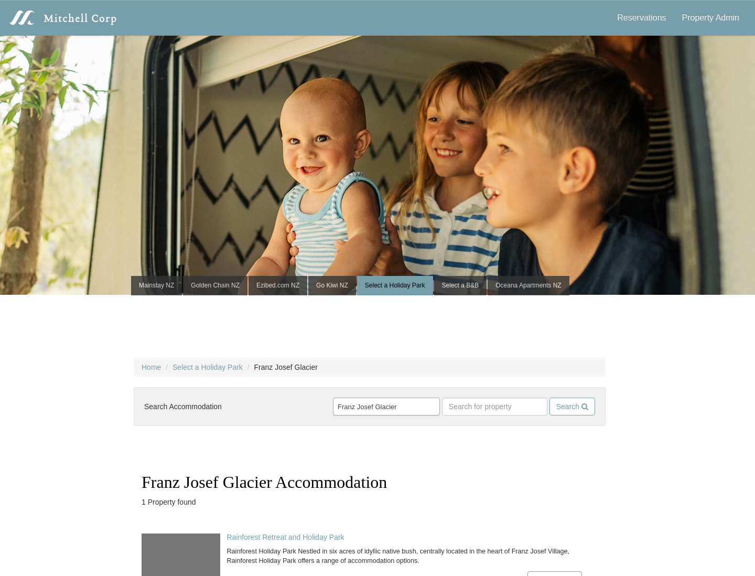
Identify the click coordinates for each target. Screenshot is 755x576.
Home (151, 367)
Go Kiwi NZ (332, 285)
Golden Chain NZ (215, 285)
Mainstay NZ (156, 285)
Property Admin (710, 17)
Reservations (641, 17)
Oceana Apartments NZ (528, 285)
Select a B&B (460, 285)
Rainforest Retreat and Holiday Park (285, 537)
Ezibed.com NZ (277, 285)
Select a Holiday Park (395, 285)
